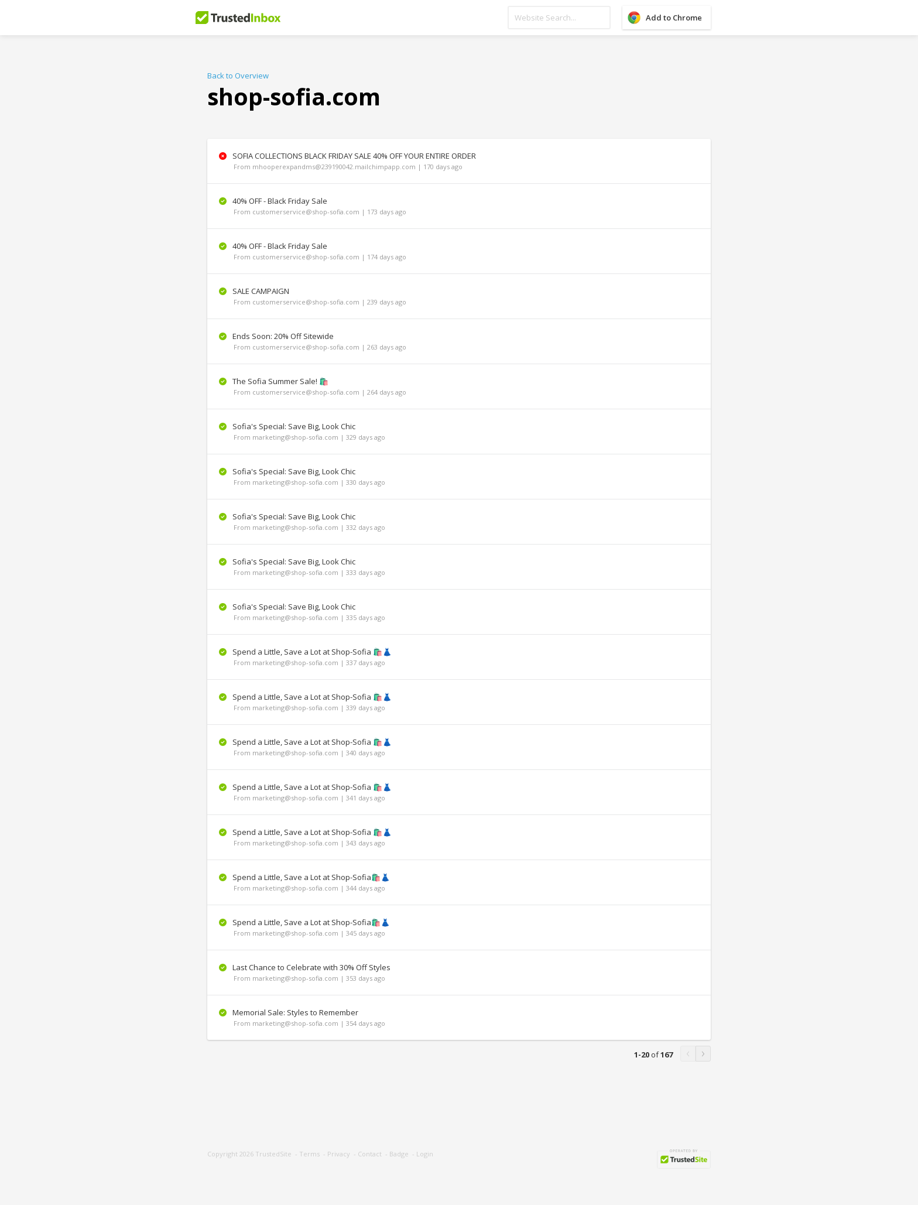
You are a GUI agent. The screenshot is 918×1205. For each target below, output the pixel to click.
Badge (399, 1153)
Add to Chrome (674, 17)
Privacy (338, 1153)
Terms (309, 1153)
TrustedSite (273, 1153)
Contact (370, 1153)
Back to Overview (238, 75)
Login (424, 1153)
